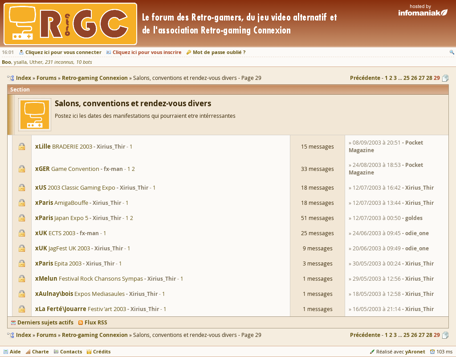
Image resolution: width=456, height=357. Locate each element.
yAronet (415, 351)
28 (429, 78)
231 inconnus (59, 62)
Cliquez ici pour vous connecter (63, 52)
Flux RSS (96, 322)
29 (437, 78)
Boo (6, 61)
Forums (47, 335)
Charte (40, 351)
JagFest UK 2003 (62, 248)
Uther (35, 62)
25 (406, 78)
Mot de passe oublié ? (219, 52)
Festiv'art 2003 (80, 309)
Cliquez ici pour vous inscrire (147, 52)
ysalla (20, 62)
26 (414, 78)
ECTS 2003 (55, 233)
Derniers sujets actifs (45, 322)
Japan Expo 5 (61, 218)
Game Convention (67, 169)
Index (23, 335)
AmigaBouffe (61, 203)
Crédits (101, 351)
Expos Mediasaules (80, 294)
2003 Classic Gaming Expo (75, 187)
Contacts (71, 351)
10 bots (84, 62)
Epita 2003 (58, 263)
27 (422, 78)
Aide (15, 351)
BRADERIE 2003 (63, 146)
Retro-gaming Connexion (95, 335)
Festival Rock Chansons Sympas (89, 278)
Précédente (365, 78)
